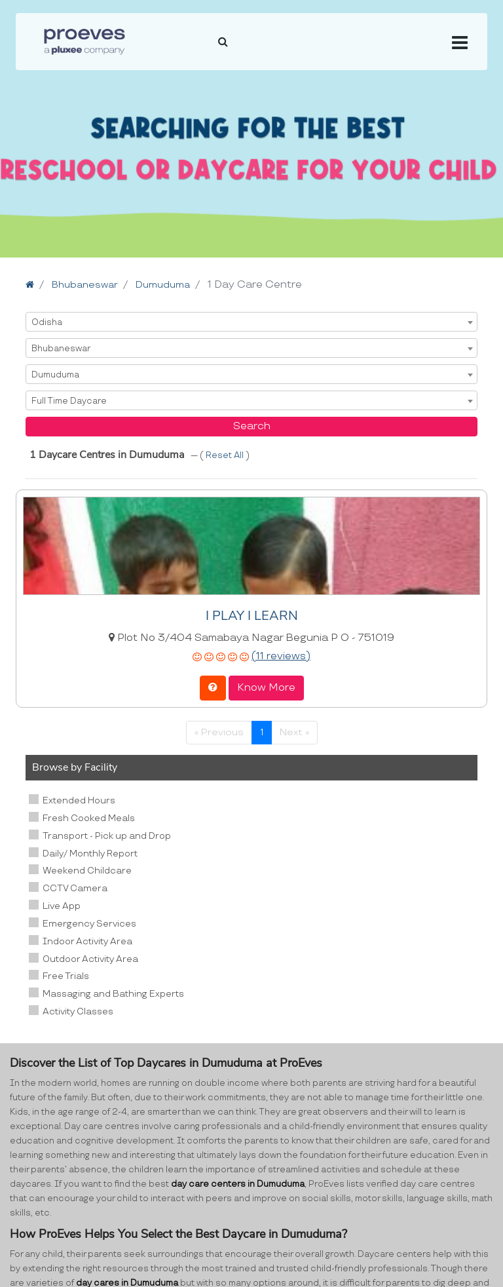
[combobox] (251, 322)
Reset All (226, 455)
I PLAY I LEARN (252, 615)
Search (251, 426)
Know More (266, 688)
